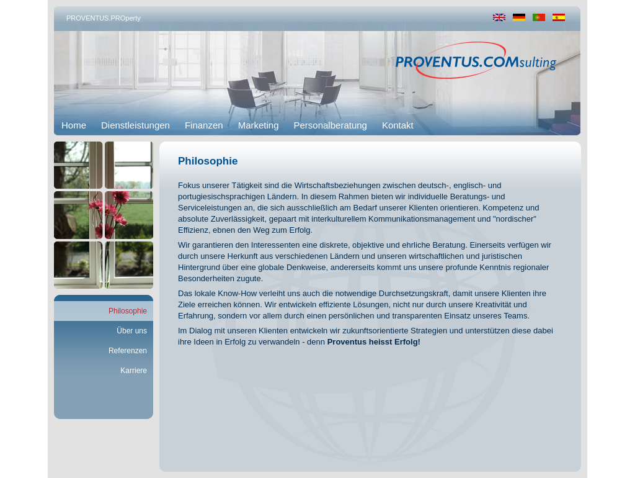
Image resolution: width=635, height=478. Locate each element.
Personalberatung (330, 125)
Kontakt (398, 125)
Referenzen (128, 350)
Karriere (133, 370)
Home (73, 125)
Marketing (258, 125)
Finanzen (204, 125)
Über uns (132, 331)
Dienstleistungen (135, 125)
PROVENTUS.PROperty (103, 18)
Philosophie (128, 311)
